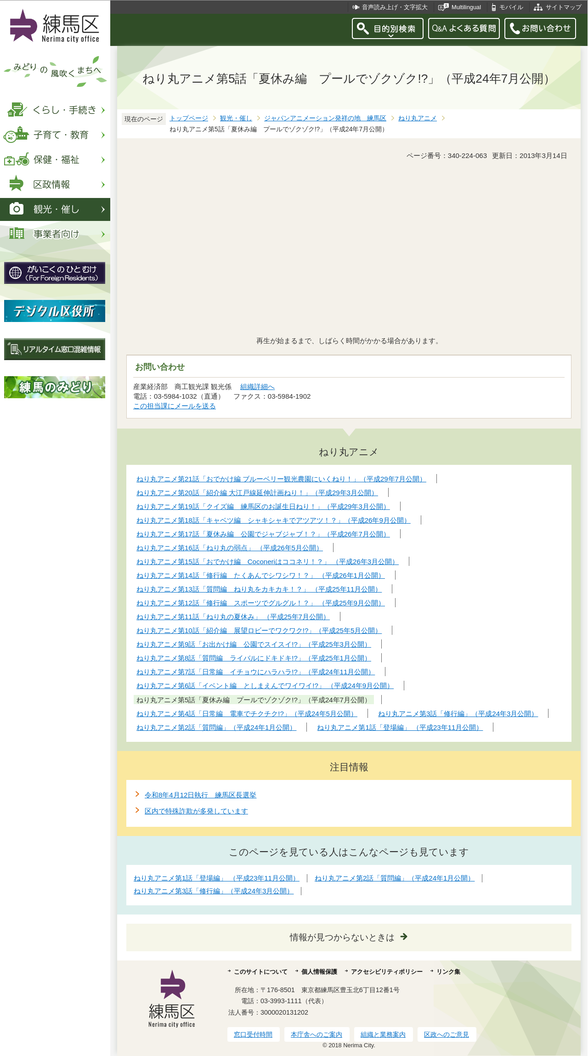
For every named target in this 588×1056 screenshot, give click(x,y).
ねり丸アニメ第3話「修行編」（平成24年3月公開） (214, 891)
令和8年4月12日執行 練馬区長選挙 (200, 795)
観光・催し (236, 118)
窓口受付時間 (253, 1034)
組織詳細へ (257, 386)
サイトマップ (564, 7)
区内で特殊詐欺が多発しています (196, 811)
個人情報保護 (319, 971)
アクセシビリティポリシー (387, 971)
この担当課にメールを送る (174, 406)
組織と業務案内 (383, 1034)
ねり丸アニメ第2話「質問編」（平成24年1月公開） (395, 878)
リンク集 (448, 971)
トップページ (189, 118)
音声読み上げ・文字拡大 (395, 7)
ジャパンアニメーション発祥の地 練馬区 (325, 118)
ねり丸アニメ (417, 118)
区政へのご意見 (446, 1034)
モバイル (511, 7)
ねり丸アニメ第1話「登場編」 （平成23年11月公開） (217, 878)
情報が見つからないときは (342, 937)
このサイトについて (261, 971)
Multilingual (466, 7)
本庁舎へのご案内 (316, 1034)
